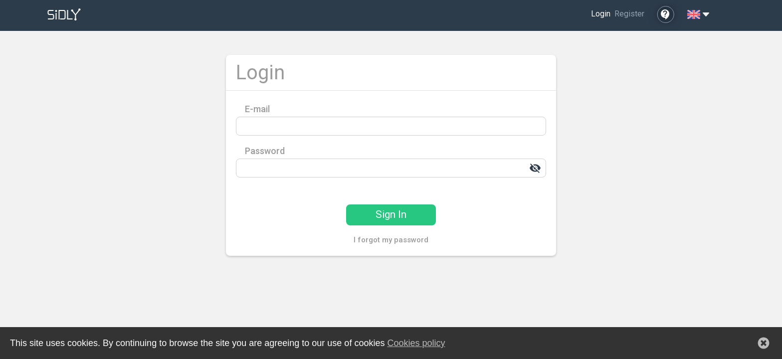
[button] (764, 343)
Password (265, 151)
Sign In (391, 214)
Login (600, 13)
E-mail (257, 109)
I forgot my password (391, 239)
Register (629, 13)
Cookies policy (416, 343)
